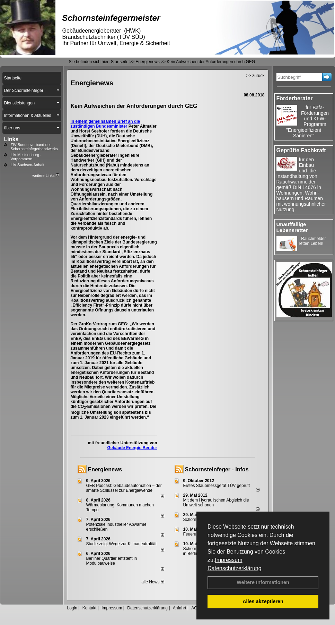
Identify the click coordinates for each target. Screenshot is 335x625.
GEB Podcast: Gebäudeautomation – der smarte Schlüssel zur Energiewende (124, 488)
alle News (152, 582)
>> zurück (255, 75)
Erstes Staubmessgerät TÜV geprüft (216, 485)
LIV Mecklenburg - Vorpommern (26, 157)
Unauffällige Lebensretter (292, 227)
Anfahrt (179, 608)
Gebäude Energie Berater (132, 447)
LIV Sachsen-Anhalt (27, 165)
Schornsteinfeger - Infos (217, 469)
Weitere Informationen (263, 582)
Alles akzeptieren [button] (263, 601)
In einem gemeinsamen (94, 121)
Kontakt (89, 608)
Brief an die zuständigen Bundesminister (105, 124)
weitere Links (45, 175)
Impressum (228, 560)
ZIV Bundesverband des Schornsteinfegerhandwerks (34, 147)
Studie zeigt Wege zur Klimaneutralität (121, 543)
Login (72, 608)
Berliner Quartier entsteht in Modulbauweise (111, 561)
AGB (195, 608)
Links (11, 139)
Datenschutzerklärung (235, 568)
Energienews (105, 469)
